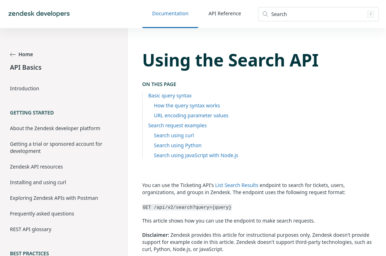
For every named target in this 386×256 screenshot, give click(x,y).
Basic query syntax (170, 95)
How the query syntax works (187, 105)
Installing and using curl (38, 182)
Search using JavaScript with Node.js (196, 155)
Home (21, 54)
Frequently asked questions (42, 213)
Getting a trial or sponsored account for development (56, 147)
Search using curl (174, 135)
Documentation (170, 13)
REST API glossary (30, 229)
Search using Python (178, 145)
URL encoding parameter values (191, 115)
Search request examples (177, 125)
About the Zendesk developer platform (55, 128)
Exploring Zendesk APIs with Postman (54, 197)
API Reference (224, 13)
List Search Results (236, 185)
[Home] (39, 14)
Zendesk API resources (36, 166)
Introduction (24, 88)
